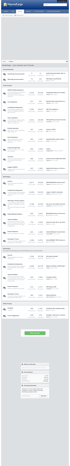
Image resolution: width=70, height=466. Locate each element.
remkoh (48, 170)
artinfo (47, 111)
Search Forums (9, 15)
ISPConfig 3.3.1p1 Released (53, 79)
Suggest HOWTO (12, 167)
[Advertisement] (20, 38)
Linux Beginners (12, 102)
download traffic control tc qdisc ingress (57, 139)
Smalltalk (10, 308)
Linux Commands (39, 11)
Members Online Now (29, 364)
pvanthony (48, 206)
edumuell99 (49, 234)
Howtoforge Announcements (16, 74)
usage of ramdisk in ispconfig (54, 192)
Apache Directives (51, 295)
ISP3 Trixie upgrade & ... (52, 109)
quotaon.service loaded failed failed (56, 158)
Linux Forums (7, 85)
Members (28, 11)
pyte (47, 131)
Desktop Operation (13, 128)
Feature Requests (13, 231)
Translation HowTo (51, 277)
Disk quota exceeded (52, 256)
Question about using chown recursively (57, 101)
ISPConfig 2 (6, 248)
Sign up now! (35, 333)
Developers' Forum (13, 239)
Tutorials (6, 11)
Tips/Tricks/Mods (13, 219)
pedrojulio (45, 381)
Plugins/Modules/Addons (15, 214)
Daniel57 (48, 279)
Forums (20, 11)
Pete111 (48, 317)
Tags (13, 11)
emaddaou (49, 288)
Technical (10, 156)
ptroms (48, 141)
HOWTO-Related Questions (16, 90)
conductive (49, 121)
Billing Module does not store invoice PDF (57, 213)
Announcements (8, 69)
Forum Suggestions (13, 315)
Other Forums (7, 303)
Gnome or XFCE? (51, 129)
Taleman (48, 103)
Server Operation (13, 118)
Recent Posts (19, 15)
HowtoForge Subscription (53, 11)
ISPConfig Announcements (15, 79)
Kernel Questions (13, 137)
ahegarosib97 (49, 150)
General (10, 181)
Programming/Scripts (14, 147)
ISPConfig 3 (6, 176)
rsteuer (48, 268)
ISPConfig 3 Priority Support (16, 200)
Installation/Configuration (15, 107)
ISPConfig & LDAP (51, 287)
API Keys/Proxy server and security (56, 119)
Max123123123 (50, 297)
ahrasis (48, 94)
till (46, 75)
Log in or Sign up (62, 1)
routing (48, 149)
